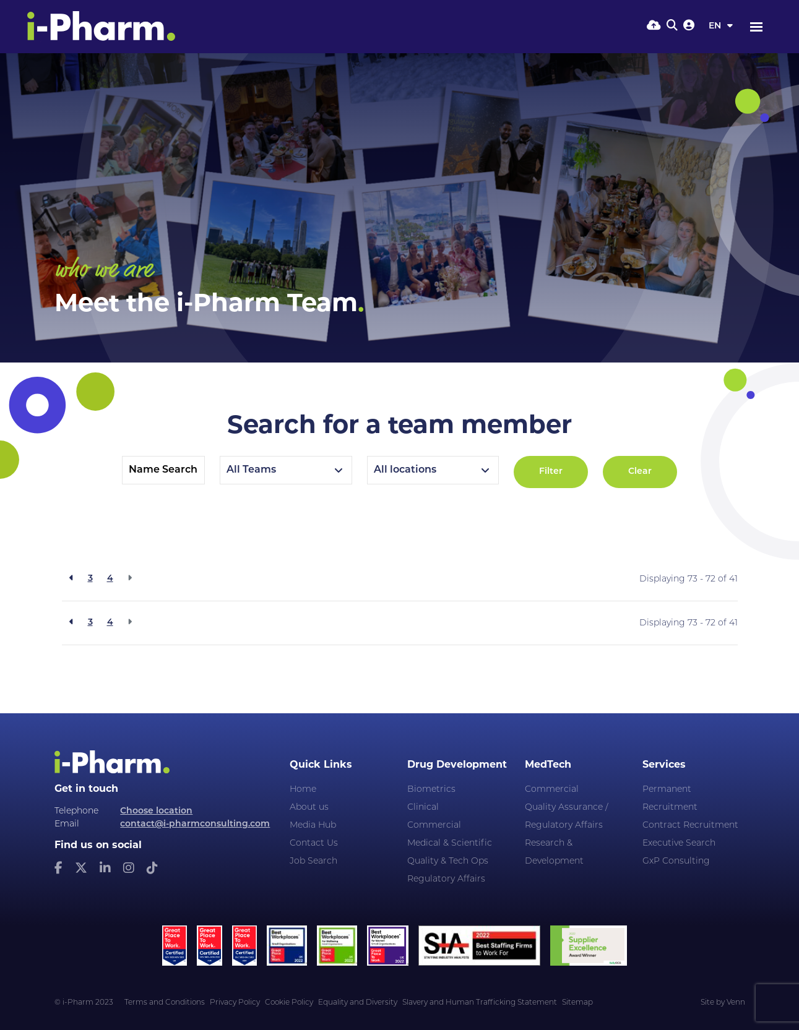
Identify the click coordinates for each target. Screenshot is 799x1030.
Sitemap (577, 1002)
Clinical (423, 807)
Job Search (313, 861)
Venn (736, 1002)
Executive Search (678, 843)
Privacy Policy (235, 1002)
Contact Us (314, 843)
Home (303, 789)
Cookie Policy (289, 1002)
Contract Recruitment (690, 825)
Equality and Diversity (357, 1002)
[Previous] (71, 579)
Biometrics (431, 789)
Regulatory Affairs (446, 879)
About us (309, 807)
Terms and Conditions (164, 1002)
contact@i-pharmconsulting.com (195, 824)
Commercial (434, 825)
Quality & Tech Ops (447, 861)
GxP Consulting (676, 861)
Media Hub (313, 825)
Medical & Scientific (449, 843)
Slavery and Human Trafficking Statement (479, 1002)
